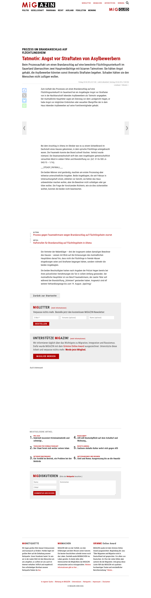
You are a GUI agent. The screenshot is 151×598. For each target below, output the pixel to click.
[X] (24, 95)
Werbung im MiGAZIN (62, 582)
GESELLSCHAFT (37, 10)
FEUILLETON (81, 10)
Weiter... (110, 570)
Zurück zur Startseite (45, 295)
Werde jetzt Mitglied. (75, 349)
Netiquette (70, 476)
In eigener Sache (47, 582)
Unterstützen (110, 3)
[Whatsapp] (24, 105)
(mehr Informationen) (58, 308)
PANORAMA (51, 10)
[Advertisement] (75, 29)
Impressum (97, 582)
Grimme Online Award (73, 346)
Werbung (121, 3)
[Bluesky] (24, 100)
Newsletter (86, 3)
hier (39, 570)
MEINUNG (92, 10)
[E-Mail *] (46, 317)
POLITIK (25, 10)
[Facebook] (24, 90)
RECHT (60, 10)
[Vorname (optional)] (73, 317)
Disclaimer (106, 582)
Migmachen (97, 3)
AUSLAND (70, 10)
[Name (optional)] (101, 317)
